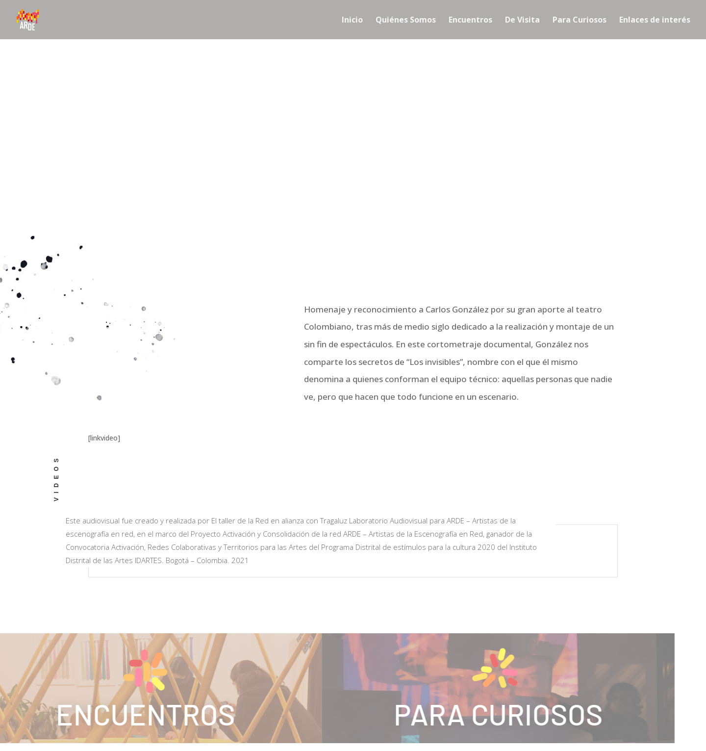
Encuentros (470, 20)
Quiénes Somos (406, 20)
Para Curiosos (579, 20)
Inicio (352, 20)
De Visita (522, 20)
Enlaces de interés (654, 20)
